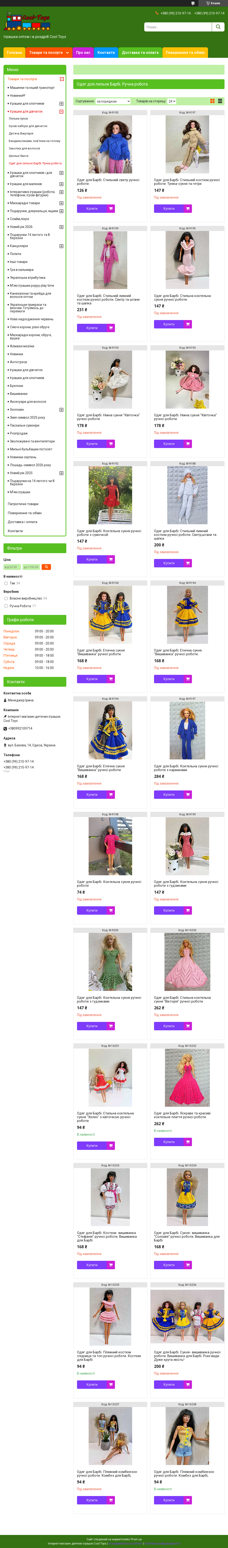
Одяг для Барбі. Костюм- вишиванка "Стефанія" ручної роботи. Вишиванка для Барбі (107, 1236)
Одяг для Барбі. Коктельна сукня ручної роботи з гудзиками (186, 883)
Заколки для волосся (24, 148)
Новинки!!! (17, 95)
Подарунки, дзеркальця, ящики (34, 211)
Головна (14, 52)
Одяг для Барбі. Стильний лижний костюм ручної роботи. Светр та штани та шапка (108, 299)
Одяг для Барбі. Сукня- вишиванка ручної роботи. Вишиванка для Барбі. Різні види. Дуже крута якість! (187, 1356)
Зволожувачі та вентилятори (32, 441)
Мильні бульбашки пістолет (31, 449)
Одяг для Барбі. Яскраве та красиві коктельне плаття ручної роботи (182, 1115)
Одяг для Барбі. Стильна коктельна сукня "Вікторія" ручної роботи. (182, 999)
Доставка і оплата (22, 522)
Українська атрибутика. (28, 277)
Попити (15, 254)
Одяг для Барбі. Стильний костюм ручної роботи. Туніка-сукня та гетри (187, 182)
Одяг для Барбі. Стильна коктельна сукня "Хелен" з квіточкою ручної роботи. (105, 1117)
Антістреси (18, 362)
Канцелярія (19, 246)
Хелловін (17, 409)
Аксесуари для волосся (28, 401)
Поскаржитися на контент (125, 1543)
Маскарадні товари (25, 203)
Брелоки (16, 386)
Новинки (16, 354)
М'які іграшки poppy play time (32, 285)
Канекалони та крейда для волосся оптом (30, 295)
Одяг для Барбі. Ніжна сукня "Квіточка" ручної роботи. (108, 417)
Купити (92, 208)
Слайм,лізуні (19, 219)
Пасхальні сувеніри (24, 425)
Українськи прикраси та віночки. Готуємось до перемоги (28, 308)
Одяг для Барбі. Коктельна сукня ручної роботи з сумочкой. (109, 533)
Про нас (83, 52)
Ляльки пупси (18, 118)
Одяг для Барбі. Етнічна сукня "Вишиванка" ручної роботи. (101, 652)
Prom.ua (136, 1539)
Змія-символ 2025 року (27, 417)
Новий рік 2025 (21, 473)
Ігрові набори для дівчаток (28, 126)
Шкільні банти (18, 156)
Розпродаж (19, 433)
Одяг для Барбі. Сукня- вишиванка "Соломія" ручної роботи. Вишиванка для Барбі (187, 1236)
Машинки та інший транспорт (32, 88)
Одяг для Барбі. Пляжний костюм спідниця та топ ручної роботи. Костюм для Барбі (109, 1356)
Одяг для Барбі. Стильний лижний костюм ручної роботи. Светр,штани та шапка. (185, 534)
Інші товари (18, 262)
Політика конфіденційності (162, 1543)
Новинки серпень (23, 457)
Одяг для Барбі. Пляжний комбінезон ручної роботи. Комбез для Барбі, (107, 1473)
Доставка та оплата (140, 52)
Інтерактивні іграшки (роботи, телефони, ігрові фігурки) (32, 193)
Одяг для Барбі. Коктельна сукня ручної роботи (109, 883)
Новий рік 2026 (21, 227)
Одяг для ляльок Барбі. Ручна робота (35, 163)
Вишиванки (18, 394)
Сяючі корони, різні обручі (29, 327)
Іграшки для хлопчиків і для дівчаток (31, 174)
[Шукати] (218, 26)
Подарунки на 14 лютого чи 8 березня (32, 482)
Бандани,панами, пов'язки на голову (34, 141)
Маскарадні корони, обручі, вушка (31, 336)
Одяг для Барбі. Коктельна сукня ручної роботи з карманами (186, 768)
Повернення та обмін (185, 52)
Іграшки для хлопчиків (27, 103)
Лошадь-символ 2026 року (30, 465)
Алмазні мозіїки (22, 346)
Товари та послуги (46, 52)
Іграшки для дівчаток (26, 111)
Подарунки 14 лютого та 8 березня (30, 236)
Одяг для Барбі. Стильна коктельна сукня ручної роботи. (182, 297)
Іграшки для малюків (26, 184)
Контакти (106, 52)
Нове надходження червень (32, 319)
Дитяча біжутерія (21, 133)
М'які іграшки (20, 492)
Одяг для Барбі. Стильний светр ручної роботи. (108, 182)
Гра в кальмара (22, 270)
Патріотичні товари (23, 504)
